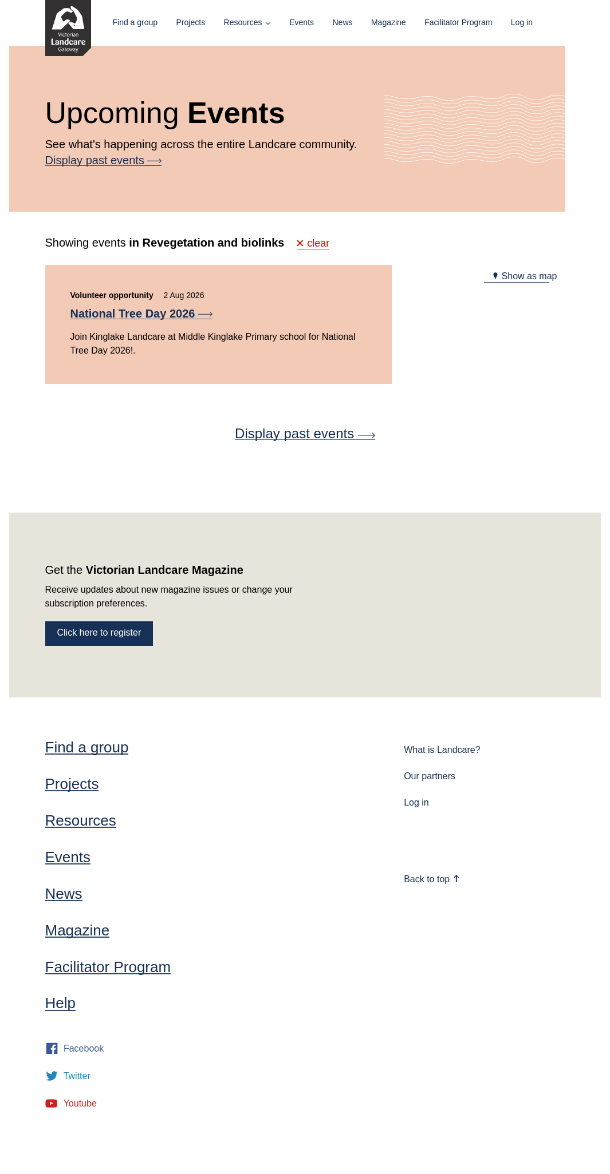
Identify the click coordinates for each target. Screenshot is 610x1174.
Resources (243, 22)
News (342, 22)
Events (301, 22)
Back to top (432, 879)
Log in (522, 22)
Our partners (429, 776)
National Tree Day (141, 313)
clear (313, 243)
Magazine (388, 22)
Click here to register (99, 632)
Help (60, 1003)
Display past (103, 160)
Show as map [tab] (524, 276)
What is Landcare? (442, 750)
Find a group (135, 22)
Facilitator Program (458, 22)
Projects (191, 22)
